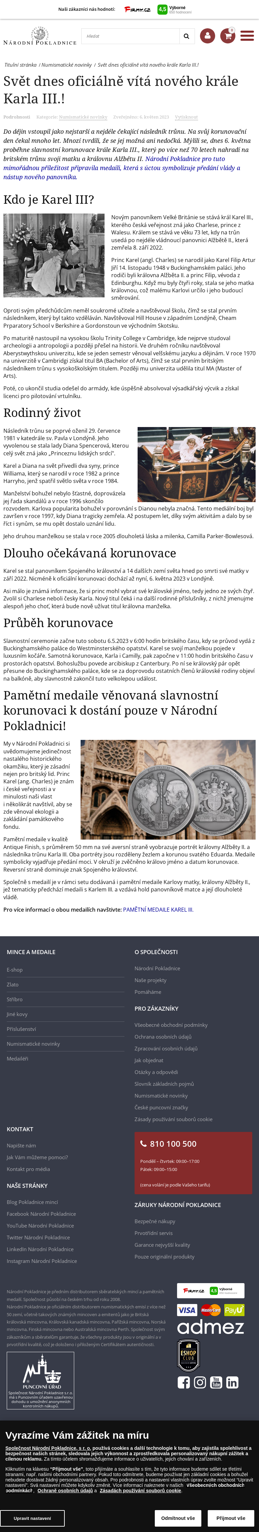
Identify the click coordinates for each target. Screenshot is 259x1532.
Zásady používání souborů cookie (173, 1119)
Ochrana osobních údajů (163, 1036)
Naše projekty (151, 980)
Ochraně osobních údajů (65, 1490)
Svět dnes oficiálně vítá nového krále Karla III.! (120, 89)
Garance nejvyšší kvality (162, 1244)
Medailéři (17, 1058)
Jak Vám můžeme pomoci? (37, 1157)
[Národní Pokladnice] (39, 36)
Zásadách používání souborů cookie (140, 1490)
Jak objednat (149, 1060)
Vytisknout (186, 117)
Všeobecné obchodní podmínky (171, 1024)
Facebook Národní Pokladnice (41, 1213)
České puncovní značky (161, 1107)
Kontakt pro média (28, 1169)
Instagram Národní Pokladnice (42, 1261)
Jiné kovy (17, 1014)
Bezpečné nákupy (155, 1221)
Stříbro (15, 999)
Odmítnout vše (178, 1518)
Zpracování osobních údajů (166, 1048)
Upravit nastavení (32, 1518)
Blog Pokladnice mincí (32, 1202)
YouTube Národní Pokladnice (40, 1225)
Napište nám (21, 1145)
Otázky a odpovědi (156, 1072)
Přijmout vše (231, 1518)
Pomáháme (148, 991)
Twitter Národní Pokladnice (38, 1237)
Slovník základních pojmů (164, 1083)
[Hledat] (130, 36)
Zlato (13, 984)
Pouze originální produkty (165, 1256)
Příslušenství (21, 1028)
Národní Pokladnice (157, 968)
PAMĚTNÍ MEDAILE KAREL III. (158, 909)
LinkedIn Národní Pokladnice (40, 1249)
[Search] (187, 36)
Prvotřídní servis (154, 1233)
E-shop (15, 969)
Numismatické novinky (83, 117)
